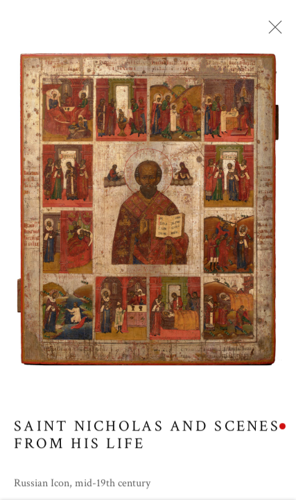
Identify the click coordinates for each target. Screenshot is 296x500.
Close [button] (271, 31)
